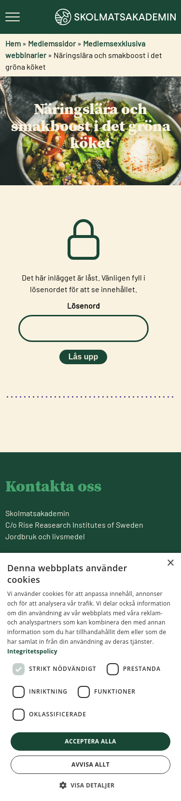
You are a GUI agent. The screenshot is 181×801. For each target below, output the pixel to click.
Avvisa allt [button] (90, 764)
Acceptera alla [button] (90, 741)
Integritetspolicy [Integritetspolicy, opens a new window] (32, 651)
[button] (91, 785)
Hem (13, 43)
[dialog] (90, 677)
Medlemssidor (52, 43)
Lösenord (83, 305)
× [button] (170, 563)
